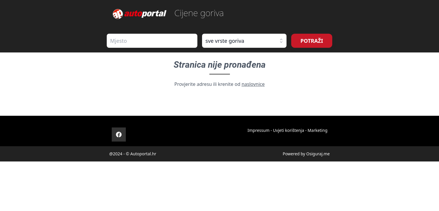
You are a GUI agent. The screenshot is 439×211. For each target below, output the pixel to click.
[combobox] (152, 41)
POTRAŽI (312, 40)
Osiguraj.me (318, 153)
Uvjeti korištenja (288, 130)
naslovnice (253, 84)
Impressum (258, 130)
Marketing (318, 130)
